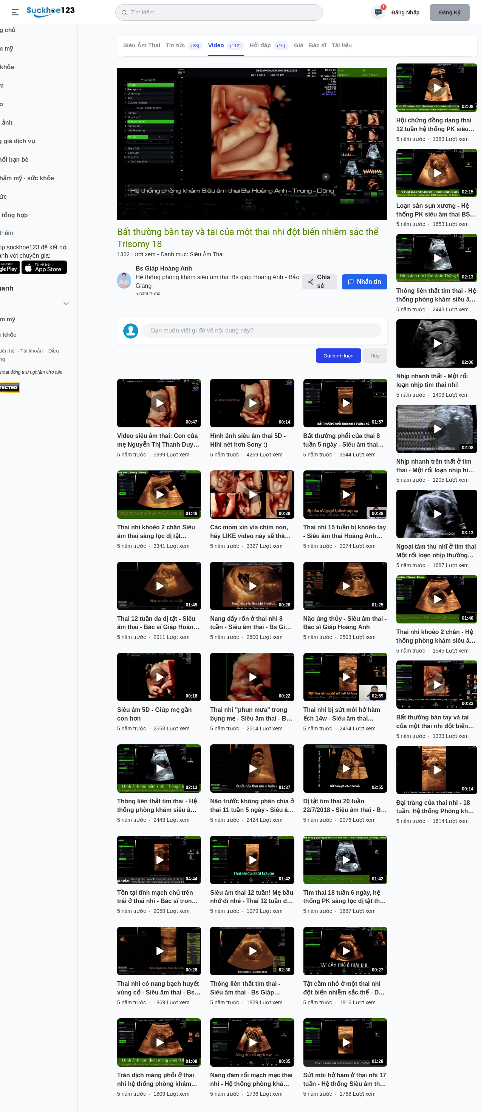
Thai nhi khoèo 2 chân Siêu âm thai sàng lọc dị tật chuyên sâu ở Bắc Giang (156, 532)
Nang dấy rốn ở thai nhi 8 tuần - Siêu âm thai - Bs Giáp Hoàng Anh (251, 624)
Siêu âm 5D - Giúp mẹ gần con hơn (154, 714)
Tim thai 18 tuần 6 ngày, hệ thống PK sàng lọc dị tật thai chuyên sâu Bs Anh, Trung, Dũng (344, 897)
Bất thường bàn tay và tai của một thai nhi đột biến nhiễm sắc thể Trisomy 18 (433, 722)
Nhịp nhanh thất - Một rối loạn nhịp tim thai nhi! (432, 380)
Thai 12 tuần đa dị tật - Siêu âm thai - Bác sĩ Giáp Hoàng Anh (157, 624)
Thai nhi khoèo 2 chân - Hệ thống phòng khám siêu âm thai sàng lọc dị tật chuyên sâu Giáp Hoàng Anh (435, 637)
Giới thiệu (17, 358)
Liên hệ (42, 358)
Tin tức (184, 45)
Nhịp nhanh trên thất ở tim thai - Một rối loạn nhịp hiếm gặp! (436, 466)
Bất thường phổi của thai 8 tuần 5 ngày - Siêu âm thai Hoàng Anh (341, 441)
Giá (298, 45)
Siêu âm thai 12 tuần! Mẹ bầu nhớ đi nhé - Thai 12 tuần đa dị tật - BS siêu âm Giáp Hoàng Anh (251, 897)
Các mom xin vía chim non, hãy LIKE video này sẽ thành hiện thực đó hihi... (251, 532)
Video (226, 45)
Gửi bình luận (338, 356)
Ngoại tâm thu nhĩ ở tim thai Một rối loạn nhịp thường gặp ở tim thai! (436, 551)
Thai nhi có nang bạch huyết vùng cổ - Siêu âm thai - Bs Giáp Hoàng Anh (158, 989)
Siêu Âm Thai (141, 45)
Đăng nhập (405, 12)
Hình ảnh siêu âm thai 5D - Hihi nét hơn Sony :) (248, 440)
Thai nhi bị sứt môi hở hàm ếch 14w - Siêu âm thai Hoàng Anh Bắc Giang (341, 715)
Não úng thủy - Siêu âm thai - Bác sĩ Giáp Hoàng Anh (345, 623)
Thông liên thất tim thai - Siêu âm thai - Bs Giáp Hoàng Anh (245, 989)
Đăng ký (450, 12)
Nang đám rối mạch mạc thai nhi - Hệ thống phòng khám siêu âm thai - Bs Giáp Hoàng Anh (252, 1080)
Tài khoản (67, 358)
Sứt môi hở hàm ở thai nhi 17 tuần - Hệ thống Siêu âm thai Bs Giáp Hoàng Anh (344, 1080)
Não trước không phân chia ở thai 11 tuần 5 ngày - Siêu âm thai (252, 806)
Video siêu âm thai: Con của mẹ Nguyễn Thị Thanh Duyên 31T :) (158, 441)
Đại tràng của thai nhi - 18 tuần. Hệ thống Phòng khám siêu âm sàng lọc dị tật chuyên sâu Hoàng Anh (436, 808)
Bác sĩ (317, 45)
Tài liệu (342, 45)
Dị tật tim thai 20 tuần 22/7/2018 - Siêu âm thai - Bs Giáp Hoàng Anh (343, 806)
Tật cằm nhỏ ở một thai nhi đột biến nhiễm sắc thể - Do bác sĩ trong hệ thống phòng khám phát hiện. (344, 989)
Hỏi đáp (269, 45)
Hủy (375, 356)
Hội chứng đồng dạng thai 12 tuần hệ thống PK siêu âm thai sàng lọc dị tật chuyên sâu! (434, 125)
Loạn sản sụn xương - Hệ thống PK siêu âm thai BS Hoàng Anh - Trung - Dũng (433, 211)
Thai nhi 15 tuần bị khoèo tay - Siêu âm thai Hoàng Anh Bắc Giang (344, 532)
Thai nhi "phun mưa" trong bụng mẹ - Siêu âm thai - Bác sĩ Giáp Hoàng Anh (251, 715)
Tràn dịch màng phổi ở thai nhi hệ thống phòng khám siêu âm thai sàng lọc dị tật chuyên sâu (155, 1080)
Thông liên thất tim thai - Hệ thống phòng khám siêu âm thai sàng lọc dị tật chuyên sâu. (157, 806)
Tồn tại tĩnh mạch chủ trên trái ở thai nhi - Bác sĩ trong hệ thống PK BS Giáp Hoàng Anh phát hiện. (157, 897)
